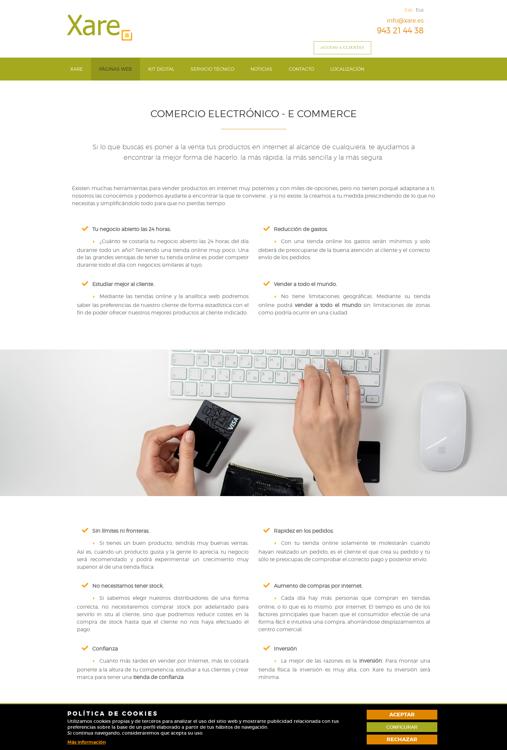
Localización (347, 69)
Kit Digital (161, 69)
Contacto (301, 69)
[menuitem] (76, 69)
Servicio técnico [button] (212, 69)
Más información (86, 742)
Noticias (261, 69)
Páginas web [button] (115, 69)
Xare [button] (76, 69)
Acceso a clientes (342, 47)
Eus (420, 9)
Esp (408, 9)
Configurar (401, 727)
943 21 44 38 (395, 30)
